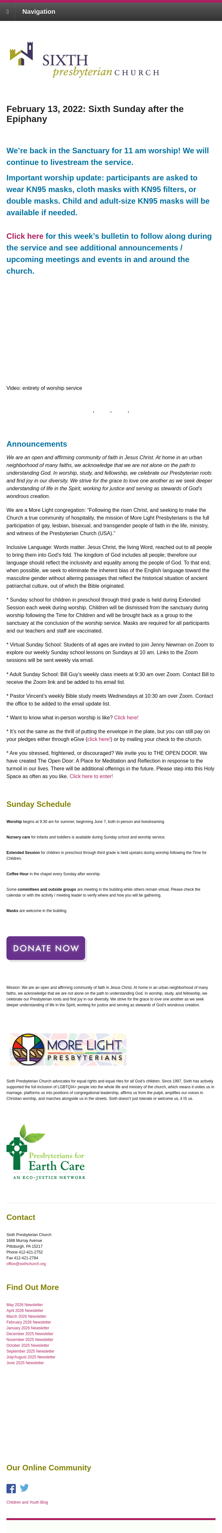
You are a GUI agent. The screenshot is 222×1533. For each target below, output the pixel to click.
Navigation (38, 11)
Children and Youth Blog (27, 1502)
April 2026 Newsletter (24, 1310)
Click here (25, 236)
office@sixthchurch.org (26, 1264)
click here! (99, 739)
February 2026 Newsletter (28, 1322)
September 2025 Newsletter (30, 1351)
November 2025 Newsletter (29, 1339)
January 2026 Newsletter (27, 1328)
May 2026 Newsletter (24, 1305)
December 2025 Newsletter (29, 1334)
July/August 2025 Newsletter (31, 1357)
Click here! (126, 717)
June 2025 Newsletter (25, 1363)
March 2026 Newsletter (26, 1316)
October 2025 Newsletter (27, 1345)
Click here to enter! (91, 776)
